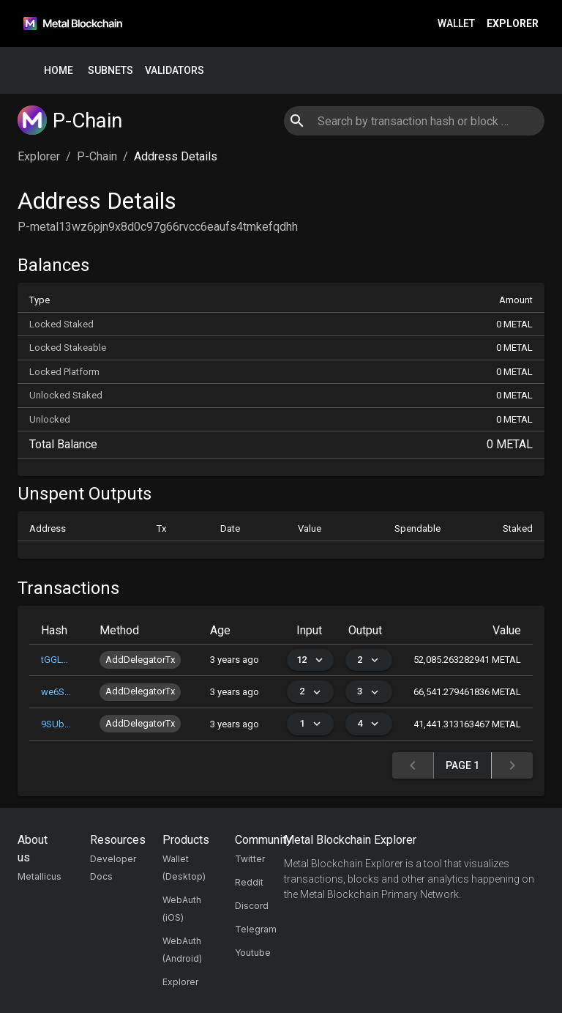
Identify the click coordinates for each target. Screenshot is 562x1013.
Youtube (253, 952)
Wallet (456, 23)
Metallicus (39, 876)
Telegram (256, 929)
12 (310, 660)
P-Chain (97, 156)
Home (58, 70)
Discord (252, 905)
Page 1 (462, 765)
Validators (174, 70)
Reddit (249, 882)
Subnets (110, 70)
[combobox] (414, 121)
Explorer (512, 23)
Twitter (250, 858)
